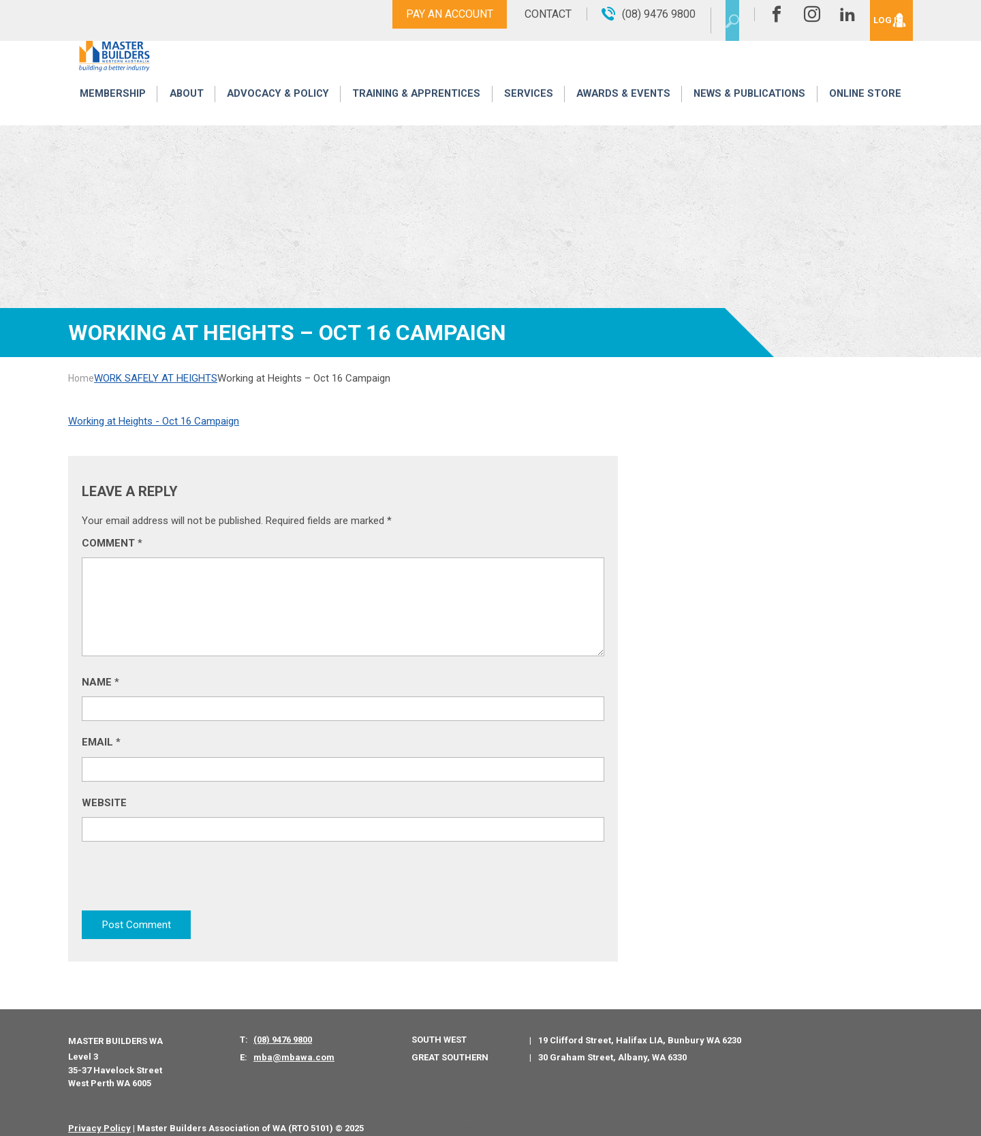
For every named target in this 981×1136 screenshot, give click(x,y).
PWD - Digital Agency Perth (427, 1115)
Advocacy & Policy (275, 110)
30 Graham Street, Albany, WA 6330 (612, 1045)
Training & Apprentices (417, 110)
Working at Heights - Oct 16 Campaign (153, 421)
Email (101, 742)
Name (100, 682)
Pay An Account (421, 13)
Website (104, 803)
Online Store (866, 110)
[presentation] (185, 881)
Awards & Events (621, 110)
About (183, 110)
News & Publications (749, 110)
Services (528, 110)
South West (439, 1027)
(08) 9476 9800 (282, 1027)
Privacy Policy (99, 1115)
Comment (112, 543)
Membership (111, 110)
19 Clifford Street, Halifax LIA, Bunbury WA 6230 (639, 1028)
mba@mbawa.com (293, 1045)
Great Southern (449, 1044)
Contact (519, 13)
